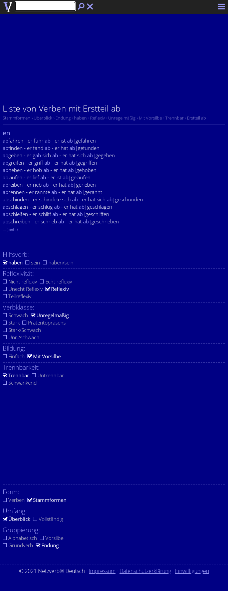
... (10, 229)
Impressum (102, 571)
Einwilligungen (192, 571)
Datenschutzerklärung (145, 571)
